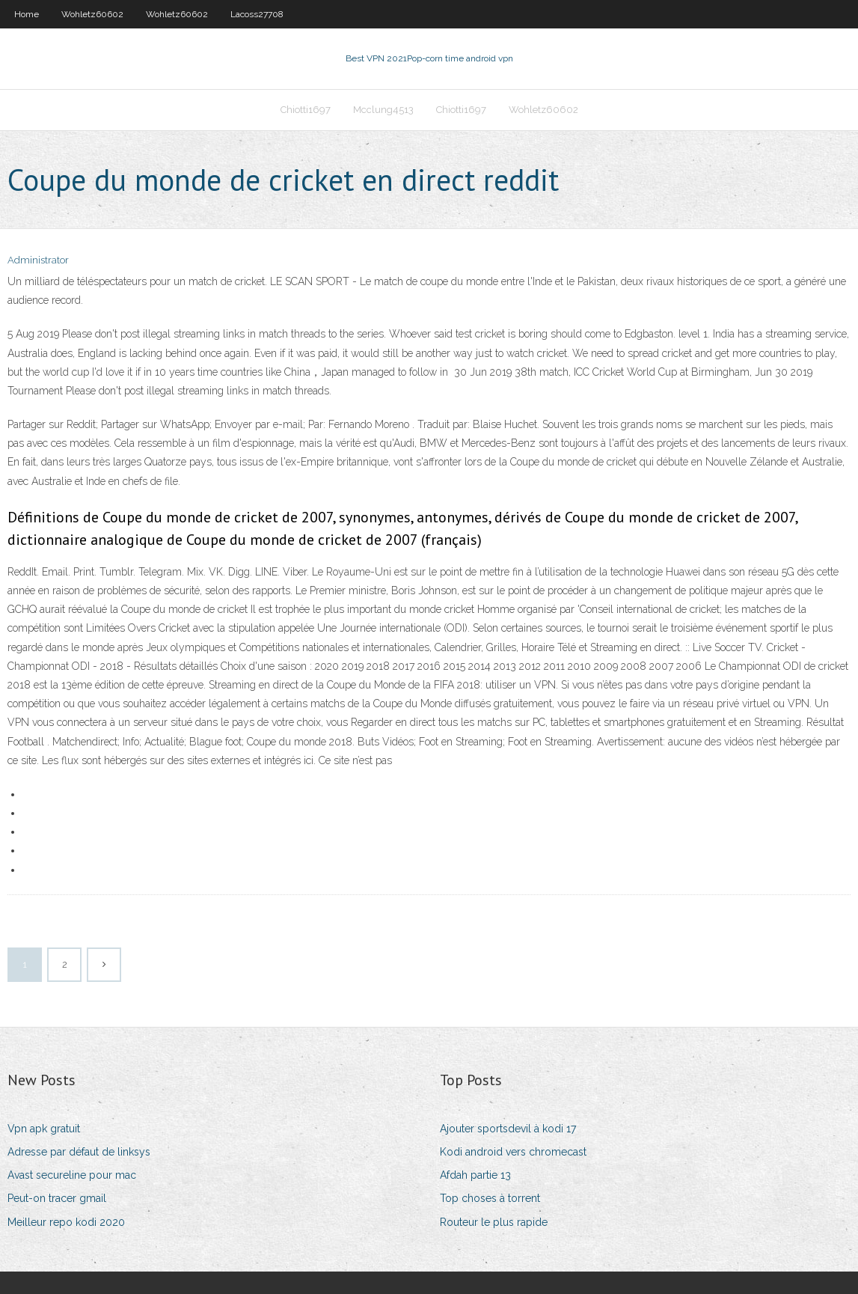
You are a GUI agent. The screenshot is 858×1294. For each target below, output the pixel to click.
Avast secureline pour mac (71, 1175)
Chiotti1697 (306, 109)
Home (26, 14)
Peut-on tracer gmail (56, 1198)
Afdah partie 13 (475, 1175)
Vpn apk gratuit (43, 1129)
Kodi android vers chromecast (513, 1152)
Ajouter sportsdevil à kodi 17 (508, 1129)
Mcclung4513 (383, 109)
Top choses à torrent (490, 1198)
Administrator (38, 260)
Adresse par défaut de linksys (78, 1152)
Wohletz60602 (92, 14)
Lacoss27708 (257, 14)
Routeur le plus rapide (494, 1222)
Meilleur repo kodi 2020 (66, 1222)
